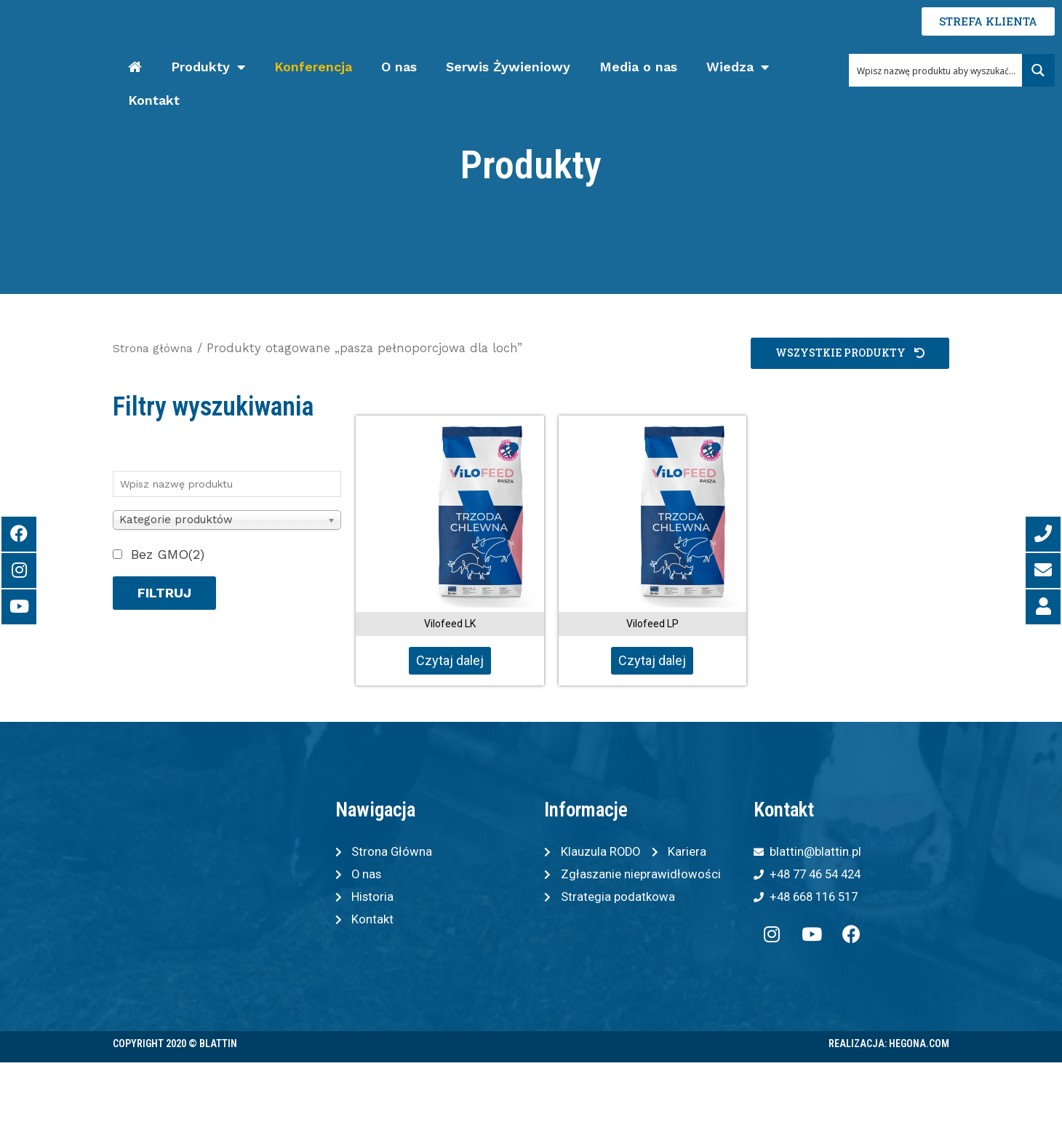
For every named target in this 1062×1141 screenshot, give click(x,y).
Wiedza (737, 67)
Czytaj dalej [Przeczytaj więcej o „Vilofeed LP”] (652, 660)
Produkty (208, 67)
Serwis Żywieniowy (508, 66)
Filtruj (164, 592)
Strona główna (156, 348)
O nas (399, 66)
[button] (846, 353)
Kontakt (154, 100)
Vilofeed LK (450, 623)
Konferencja (313, 66)
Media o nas (638, 66)
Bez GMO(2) (167, 554)
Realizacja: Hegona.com (889, 1048)
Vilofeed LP (652, 623)
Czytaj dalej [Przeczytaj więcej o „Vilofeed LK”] (450, 660)
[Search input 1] (936, 70)
